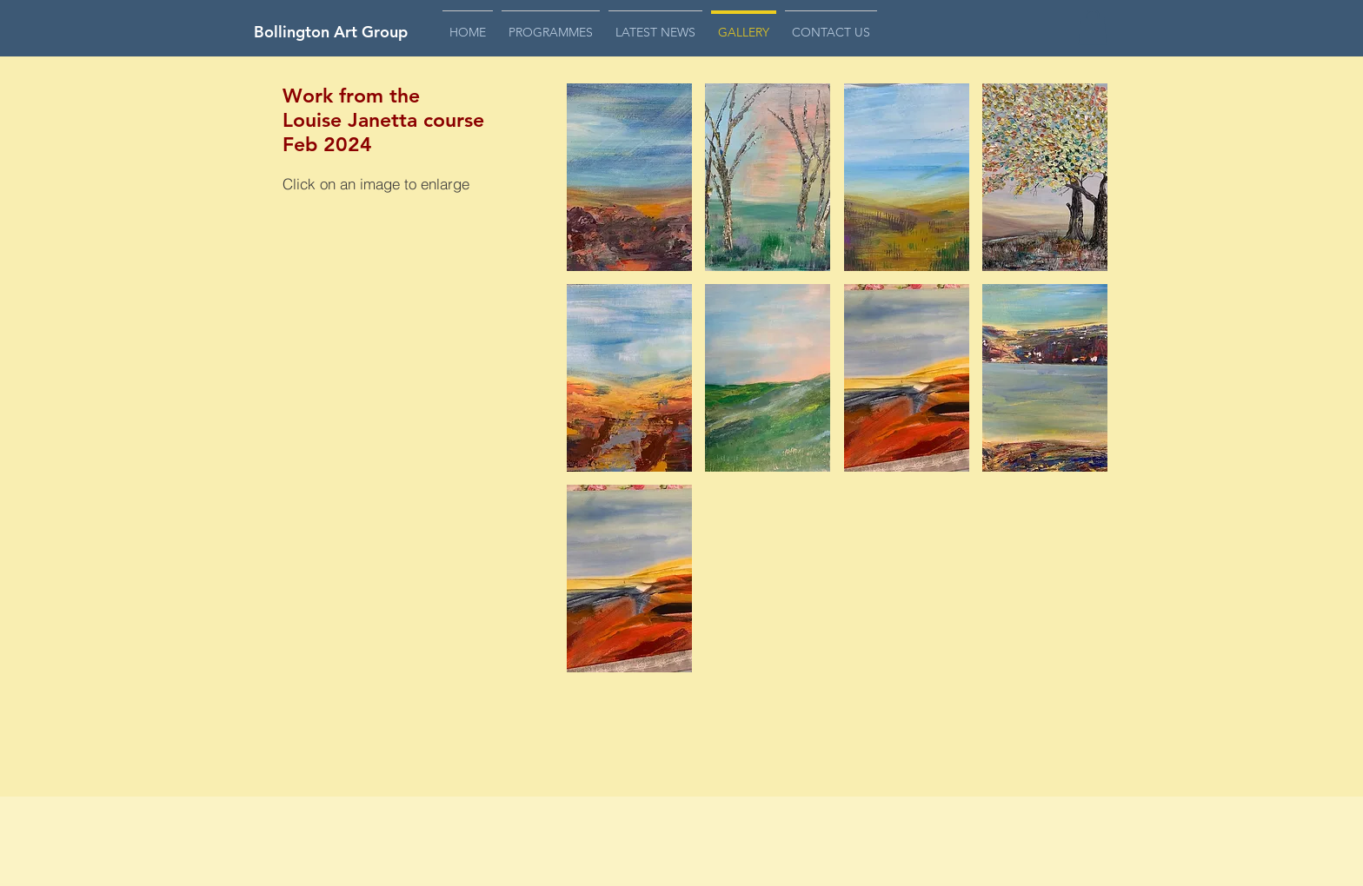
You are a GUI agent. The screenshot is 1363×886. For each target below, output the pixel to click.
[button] (1092, 27)
